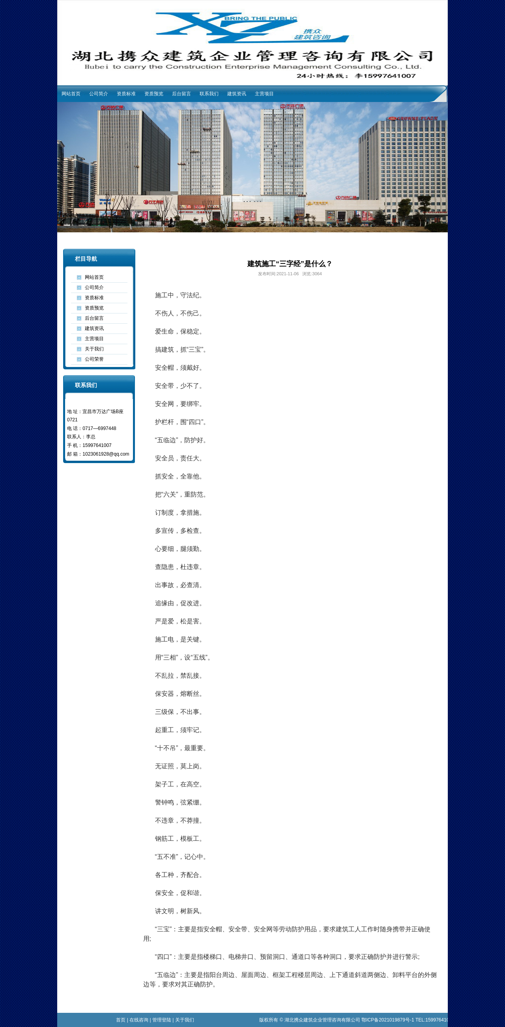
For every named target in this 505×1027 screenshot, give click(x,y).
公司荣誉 (94, 359)
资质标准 (126, 93)
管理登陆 (161, 1020)
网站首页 (71, 93)
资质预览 (153, 93)
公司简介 (98, 93)
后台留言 (181, 93)
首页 (120, 1020)
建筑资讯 (236, 93)
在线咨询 (138, 1020)
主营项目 (264, 93)
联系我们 (209, 93)
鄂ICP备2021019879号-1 (387, 1020)
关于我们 (94, 349)
